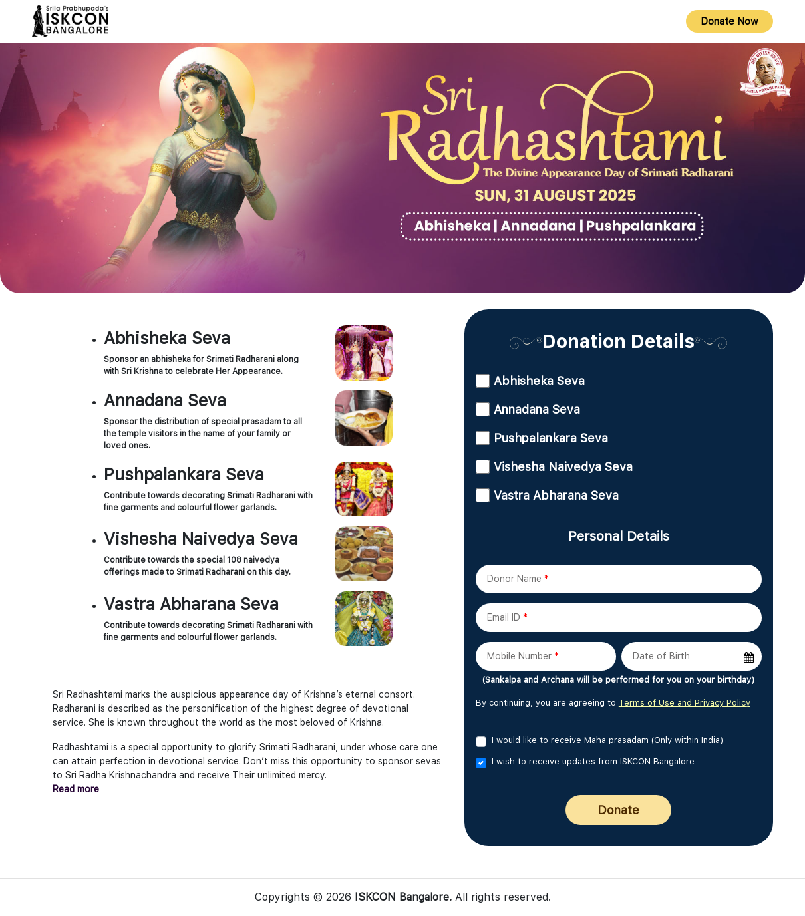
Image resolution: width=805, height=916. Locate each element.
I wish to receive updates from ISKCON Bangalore (593, 761)
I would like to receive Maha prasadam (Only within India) (607, 740)
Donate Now (729, 21)
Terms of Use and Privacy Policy (684, 703)
